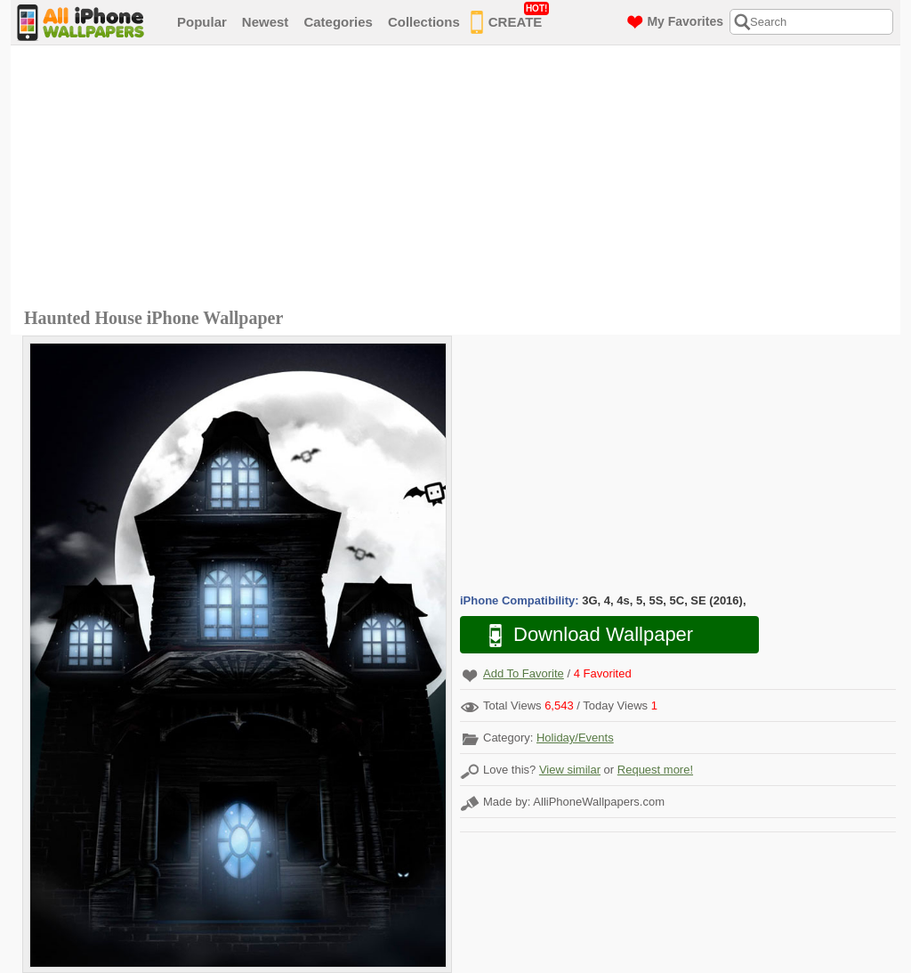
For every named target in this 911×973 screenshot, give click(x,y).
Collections (424, 21)
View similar (570, 769)
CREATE (510, 19)
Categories (338, 21)
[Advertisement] (460, 179)
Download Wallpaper (582, 635)
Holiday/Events (575, 737)
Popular (202, 21)
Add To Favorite (523, 673)
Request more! (655, 769)
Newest (265, 21)
